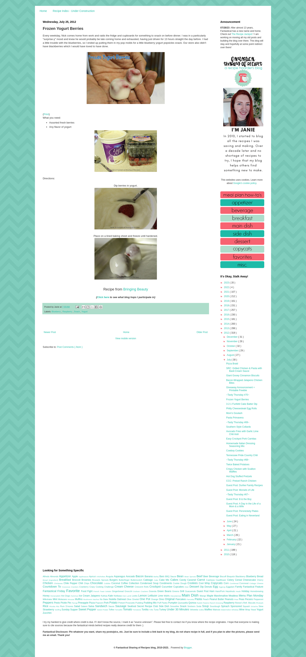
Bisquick (231, 576)
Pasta (199, 599)
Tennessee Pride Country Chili (242, 455)
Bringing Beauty (135, 289)
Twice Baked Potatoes (237, 464)
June (229, 521)
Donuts (209, 586)
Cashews (211, 580)
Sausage (121, 606)
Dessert (194, 586)
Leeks (135, 596)
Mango (203, 596)
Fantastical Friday (54, 591)
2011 (227, 550)
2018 (227, 305)
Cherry (260, 580)
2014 (227, 323)
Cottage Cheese (256, 583)
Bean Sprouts (190, 576)
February (232, 539)
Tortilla (145, 609)
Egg (216, 586)
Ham (212, 591)
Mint (55, 599)
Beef (200, 576)
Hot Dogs (66, 596)
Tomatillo (119, 610)
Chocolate (97, 583)
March (230, 535)
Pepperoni (258, 599)
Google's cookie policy (244, 183)
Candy (183, 580)
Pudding (139, 603)
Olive (129, 599)
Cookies (193, 583)
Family (239, 586)
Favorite (73, 591)
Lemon (143, 595)
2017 (227, 310)
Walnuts (217, 609)
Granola (153, 591)
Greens (176, 591)
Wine (242, 609)
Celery (231, 580)
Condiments (166, 583)
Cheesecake (250, 580)
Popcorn (99, 603)
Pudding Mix (150, 602)
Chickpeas (59, 583)
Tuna (156, 609)
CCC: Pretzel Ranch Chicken (241, 480)
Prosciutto (130, 603)
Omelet (136, 599)
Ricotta (52, 606)
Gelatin (108, 591)
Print (46, 114)
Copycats (217, 583)
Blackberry (241, 576)
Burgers (114, 580)
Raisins (206, 603)
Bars (162, 576)
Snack (77, 311)
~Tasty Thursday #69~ (237, 422)
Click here (103, 297)
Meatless (234, 595)
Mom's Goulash (234, 413)
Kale (111, 595)
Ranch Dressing (217, 603)
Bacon (140, 576)
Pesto (57, 602)
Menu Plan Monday (251, 595)
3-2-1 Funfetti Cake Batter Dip (241, 404)
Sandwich (101, 606)
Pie (70, 602)
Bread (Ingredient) (51, 580)
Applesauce (84, 576)
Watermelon (226, 610)
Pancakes (181, 599)
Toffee (112, 609)
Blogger (188, 647)
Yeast (254, 609)
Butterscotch (137, 580)
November (232, 341)
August (231, 355)
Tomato (128, 609)
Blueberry (56, 311)
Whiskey (235, 610)
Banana (149, 576)
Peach (206, 599)
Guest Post (203, 591)
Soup (206, 606)
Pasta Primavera (235, 417)
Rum (62, 606)
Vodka (202, 610)
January (231, 544)
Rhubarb (259, 603)
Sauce (111, 606)
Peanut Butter (217, 599)
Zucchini (47, 613)
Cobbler (107, 583)
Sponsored (236, 606)
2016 (227, 314)
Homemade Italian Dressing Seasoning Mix (240, 444)
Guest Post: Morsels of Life (240, 490)
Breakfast (65, 579)
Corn (227, 583)
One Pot (145, 599)
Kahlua (104, 596)
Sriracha (255, 606)
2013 (227, 328)
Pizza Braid (232, 363)
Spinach (225, 606)
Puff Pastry (162, 603)
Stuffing (58, 610)
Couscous (66, 587)
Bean (180, 576)
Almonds (54, 576)
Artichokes (101, 576)
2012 (227, 332)
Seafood (132, 606)
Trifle (151, 610)
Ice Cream (85, 595)
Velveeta (194, 609)
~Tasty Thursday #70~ (237, 394)
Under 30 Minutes (178, 609)
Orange (155, 599)
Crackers (75, 587)
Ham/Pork (220, 591)
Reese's (239, 603)
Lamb (129, 596)
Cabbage (148, 580)
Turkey (163, 609)
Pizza (92, 602)
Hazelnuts (231, 591)
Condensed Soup (149, 583)
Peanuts (229, 599)
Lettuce (153, 595)
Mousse (71, 599)
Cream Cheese (125, 586)
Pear (236, 599)
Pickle (64, 602)
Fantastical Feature (253, 586)
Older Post (202, 332)
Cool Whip (205, 583)
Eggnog (222, 587)
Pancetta (191, 599)
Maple (210, 595)
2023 (227, 282)
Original (170, 599)
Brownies (87, 580)
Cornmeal (244, 583)
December (232, 337)
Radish (200, 603)
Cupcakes (179, 586)
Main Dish (191, 595)
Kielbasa (118, 596)
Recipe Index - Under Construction (74, 10)
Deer (187, 587)
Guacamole (191, 591)
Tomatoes (137, 610)
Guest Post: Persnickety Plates (242, 511)
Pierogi (75, 603)
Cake (156, 580)
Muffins (79, 599)
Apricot (92, 576)
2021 (227, 291)
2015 (227, 319)
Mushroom (88, 599)
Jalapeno (96, 595)
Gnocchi (129, 591)
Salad (77, 606)
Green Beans (164, 591)
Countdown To (52, 586)
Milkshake (48, 599)
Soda (199, 606)
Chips (87, 583)
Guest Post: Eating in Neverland (243, 515)
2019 (227, 301)
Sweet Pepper (87, 609)
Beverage (214, 576)
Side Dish (164, 606)
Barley (156, 576)
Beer (206, 576)
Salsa (91, 606)
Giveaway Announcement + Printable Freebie (240, 389)
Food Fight (87, 591)
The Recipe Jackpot (242, 34)
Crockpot (155, 586)
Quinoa (193, 602)
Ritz (58, 606)
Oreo (162, 599)
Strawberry (49, 609)
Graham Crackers (141, 591)
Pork (106, 602)
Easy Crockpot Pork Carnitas (241, 438)
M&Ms (167, 596)
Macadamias (176, 596)
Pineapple (83, 602)
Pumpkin (173, 602)
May (229, 526)
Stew (261, 606)
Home (43, 10)
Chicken (48, 583)
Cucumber (167, 586)
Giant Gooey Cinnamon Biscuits (242, 375)
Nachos (96, 599)
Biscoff (223, 576)
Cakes (175, 579)
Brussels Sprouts (100, 580)
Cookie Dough (180, 583)
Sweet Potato (103, 610)
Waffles (208, 609)
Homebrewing (256, 591)
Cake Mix (164, 580)
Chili (81, 583)
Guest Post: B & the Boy (238, 499)
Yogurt (85, 311)
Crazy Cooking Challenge (102, 587)
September (233, 350)
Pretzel (121, 603)
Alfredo (46, 576)
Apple (75, 576)
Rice (46, 606)
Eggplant (230, 587)
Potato (113, 602)
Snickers (191, 606)
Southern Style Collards (238, 426)
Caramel (192, 580)
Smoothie (175, 606)
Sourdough (215, 606)
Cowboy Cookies (235, 450)
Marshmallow (221, 595)
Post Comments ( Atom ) (70, 347)
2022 (227, 287)
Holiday (246, 591)
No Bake (104, 599)
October (231, 346)
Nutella (113, 599)
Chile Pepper (71, 583)
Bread (260, 576)
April (229, 530)
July (229, 359)
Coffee (125, 583)
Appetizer (65, 576)
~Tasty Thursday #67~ (237, 494)
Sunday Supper (70, 609)
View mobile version (125, 338)
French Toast (99, 591)
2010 (227, 554)
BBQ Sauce (171, 576)
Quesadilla (183, 603)
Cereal (239, 580)
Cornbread (234, 583)
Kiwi (125, 596)
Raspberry (67, 311)
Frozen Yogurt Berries (237, 399)
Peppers (48, 602)
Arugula (110, 576)
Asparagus (120, 576)
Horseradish (55, 596)
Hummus (75, 596)
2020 (227, 296)
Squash (247, 606)
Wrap (248, 609)
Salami (84, 606)
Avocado (131, 576)
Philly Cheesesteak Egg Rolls (241, 408)
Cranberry (84, 587)
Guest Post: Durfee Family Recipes (244, 485)
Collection (134, 583)
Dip (202, 586)
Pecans (249, 599)
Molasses (63, 599)
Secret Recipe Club (148, 606)
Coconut (116, 583)
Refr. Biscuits (249, 603)
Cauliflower (221, 580)
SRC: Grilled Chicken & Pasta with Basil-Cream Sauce (244, 369)
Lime (161, 595)
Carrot (201, 579)
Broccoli (77, 580)
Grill (182, 591)
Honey (46, 595)
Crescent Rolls (142, 587)
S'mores (70, 606)
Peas (242, 599)
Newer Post (50, 332)
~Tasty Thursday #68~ (237, 459)
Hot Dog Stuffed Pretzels (239, 476)
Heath (239, 591)
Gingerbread (118, 591)
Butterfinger (125, 580)
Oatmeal (122, 599)
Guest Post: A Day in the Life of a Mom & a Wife (243, 505)
